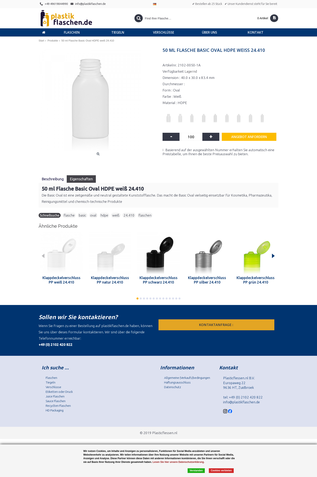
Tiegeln (50, 382)
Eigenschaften (81, 179)
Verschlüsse (53, 387)
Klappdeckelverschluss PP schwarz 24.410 (158, 280)
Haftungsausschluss (177, 382)
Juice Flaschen (55, 396)
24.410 (129, 215)
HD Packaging (54, 410)
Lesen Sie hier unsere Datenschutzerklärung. (179, 462)
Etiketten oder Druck (59, 391)
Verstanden (196, 470)
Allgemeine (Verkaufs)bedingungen (187, 377)
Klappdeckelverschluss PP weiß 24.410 (61, 280)
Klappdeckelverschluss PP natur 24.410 (110, 280)
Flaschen (51, 377)
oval (93, 215)
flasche (69, 215)
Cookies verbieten (221, 470)
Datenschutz (172, 387)
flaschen (144, 215)
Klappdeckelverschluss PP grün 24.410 (256, 280)
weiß (115, 215)
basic (82, 215)
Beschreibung (53, 179)
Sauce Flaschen (56, 401)
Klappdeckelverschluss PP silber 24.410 (207, 280)
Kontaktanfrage (216, 324)
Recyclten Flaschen (58, 405)
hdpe (104, 215)
